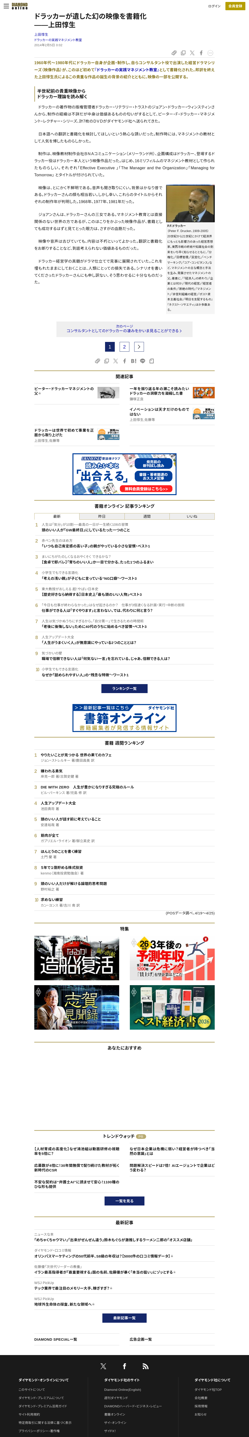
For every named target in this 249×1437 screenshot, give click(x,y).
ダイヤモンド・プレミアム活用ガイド (42, 1406)
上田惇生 (41, 34)
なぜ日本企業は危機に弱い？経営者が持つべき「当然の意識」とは (172, 1151)
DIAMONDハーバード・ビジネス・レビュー (133, 1406)
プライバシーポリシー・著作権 (39, 1431)
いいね (192, 516)
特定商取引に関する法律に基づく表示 (44, 1423)
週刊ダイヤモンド (116, 1398)
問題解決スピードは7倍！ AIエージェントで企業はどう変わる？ (172, 1167)
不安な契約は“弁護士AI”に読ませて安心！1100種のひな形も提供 (76, 1184)
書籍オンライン (114, 1414)
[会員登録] (235, 6)
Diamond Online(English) (122, 1390)
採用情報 (201, 1406)
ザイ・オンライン (115, 1423)
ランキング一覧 (124, 689)
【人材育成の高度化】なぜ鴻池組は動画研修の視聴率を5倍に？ (76, 1151)
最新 (57, 516)
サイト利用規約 (29, 1414)
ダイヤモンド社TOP (208, 1390)
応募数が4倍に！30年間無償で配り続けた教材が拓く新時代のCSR (76, 1167)
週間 (147, 516)
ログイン (214, 6)
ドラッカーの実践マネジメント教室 (58, 40)
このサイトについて (31, 1390)
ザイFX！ (110, 1431)
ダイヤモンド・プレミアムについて (41, 1398)
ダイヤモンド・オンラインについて (43, 1380)
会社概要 (201, 1398)
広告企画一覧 (141, 1339)
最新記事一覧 (124, 1318)
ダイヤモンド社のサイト (122, 1380)
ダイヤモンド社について (212, 1380)
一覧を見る (125, 1201)
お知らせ (201, 1414)
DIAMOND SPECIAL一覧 (55, 1339)
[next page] (139, 347)
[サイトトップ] (18, 6)
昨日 (102, 516)
